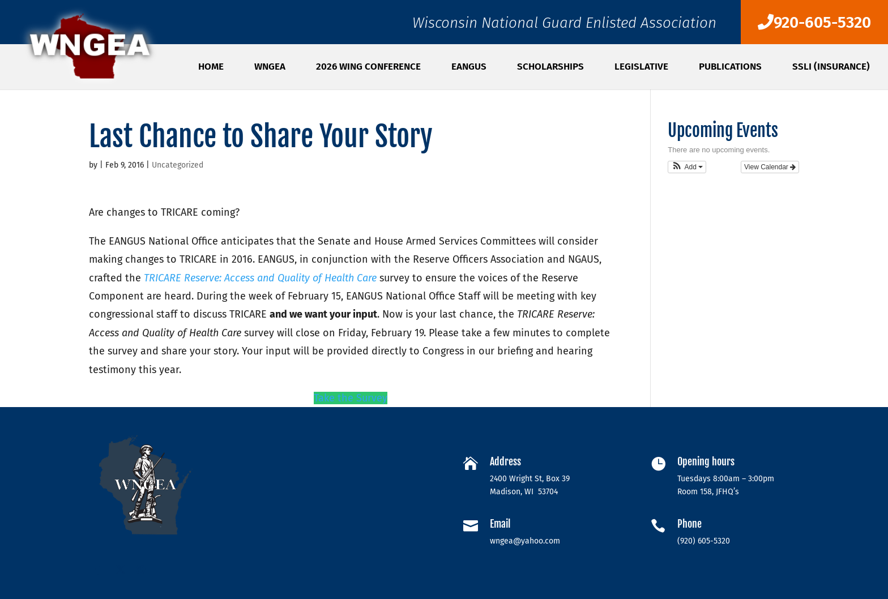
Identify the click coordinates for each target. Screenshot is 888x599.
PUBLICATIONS (730, 67)
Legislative (641, 67)
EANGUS (468, 67)
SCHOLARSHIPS (550, 67)
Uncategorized (177, 165)
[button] (687, 167)
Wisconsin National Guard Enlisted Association (564, 26)
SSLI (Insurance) (831, 67)
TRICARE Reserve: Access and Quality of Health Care (260, 278)
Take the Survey (350, 398)
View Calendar (770, 167)
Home (211, 67)
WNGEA (269, 67)
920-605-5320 (814, 22)
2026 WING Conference (368, 67)
